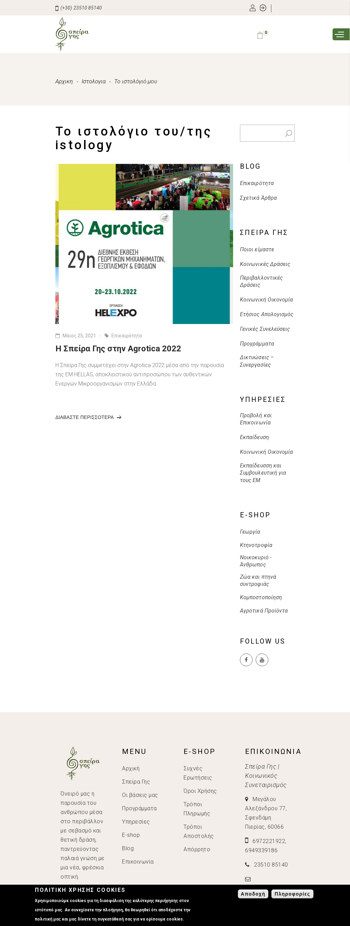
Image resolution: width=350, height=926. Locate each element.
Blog (128, 848)
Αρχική (130, 768)
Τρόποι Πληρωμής (197, 809)
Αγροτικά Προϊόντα (264, 610)
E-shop (131, 835)
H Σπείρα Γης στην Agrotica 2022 (118, 348)
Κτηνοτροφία (256, 545)
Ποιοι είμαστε (257, 249)
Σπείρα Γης (136, 781)
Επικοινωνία (138, 861)
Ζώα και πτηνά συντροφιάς (258, 580)
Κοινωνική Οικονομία (266, 299)
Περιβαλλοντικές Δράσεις (261, 281)
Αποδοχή (253, 894)
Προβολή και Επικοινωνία (256, 419)
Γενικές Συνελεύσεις (265, 329)
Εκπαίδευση (254, 437)
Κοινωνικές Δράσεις (265, 264)
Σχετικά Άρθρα (258, 198)
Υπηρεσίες (136, 821)
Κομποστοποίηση (261, 597)
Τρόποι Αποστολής (199, 831)
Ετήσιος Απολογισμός (267, 314)
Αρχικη (64, 81)
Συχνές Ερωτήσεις (198, 773)
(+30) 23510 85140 (78, 8)
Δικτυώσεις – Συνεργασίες (257, 361)
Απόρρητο (197, 849)
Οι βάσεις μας (140, 795)
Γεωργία (250, 532)
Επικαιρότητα (126, 335)
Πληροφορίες (292, 894)
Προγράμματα (257, 343)
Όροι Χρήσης (200, 791)
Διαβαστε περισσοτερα (88, 419)
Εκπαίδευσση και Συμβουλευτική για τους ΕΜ (263, 472)
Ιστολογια (94, 81)
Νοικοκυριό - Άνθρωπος (255, 561)
